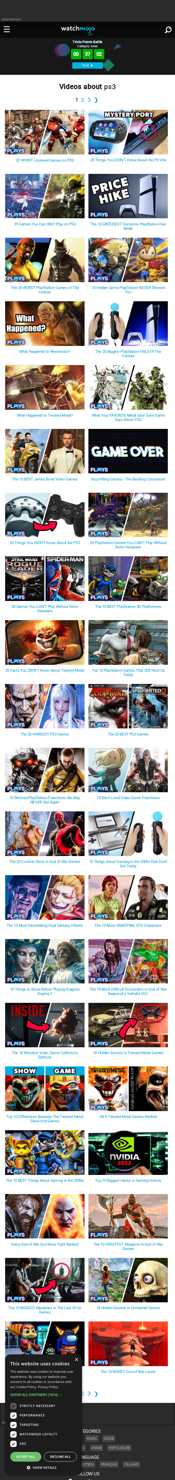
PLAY (88, 65)
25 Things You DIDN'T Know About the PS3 (45, 543)
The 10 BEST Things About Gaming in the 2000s (45, 1180)
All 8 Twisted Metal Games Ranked (128, 1117)
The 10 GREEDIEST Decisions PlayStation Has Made (128, 226)
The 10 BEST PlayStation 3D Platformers (128, 607)
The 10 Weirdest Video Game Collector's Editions (45, 1055)
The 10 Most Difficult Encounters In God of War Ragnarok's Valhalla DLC (128, 991)
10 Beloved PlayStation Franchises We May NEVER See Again (45, 800)
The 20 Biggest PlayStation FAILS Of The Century (128, 354)
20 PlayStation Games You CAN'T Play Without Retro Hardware (128, 545)
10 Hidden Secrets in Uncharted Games (128, 1308)
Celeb (109, 1438)
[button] (43, 1394)
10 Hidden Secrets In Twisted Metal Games (128, 1053)
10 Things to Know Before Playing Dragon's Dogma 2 (45, 991)
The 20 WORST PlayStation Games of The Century (45, 290)
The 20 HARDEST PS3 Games (44, 734)
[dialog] (43, 1414)
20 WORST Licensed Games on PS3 (45, 160)
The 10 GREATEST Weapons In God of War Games (128, 1246)
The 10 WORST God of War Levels (128, 1372)
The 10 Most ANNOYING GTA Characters (128, 925)
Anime (96, 1448)
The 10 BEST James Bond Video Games (44, 479)
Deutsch (86, 1464)
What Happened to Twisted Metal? (45, 415)
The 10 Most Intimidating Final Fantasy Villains (45, 925)
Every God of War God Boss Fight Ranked (44, 1244)
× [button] (76, 1360)
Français (109, 1464)
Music (92, 1438)
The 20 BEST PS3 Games (128, 734)
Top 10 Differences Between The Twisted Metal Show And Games (44, 1119)
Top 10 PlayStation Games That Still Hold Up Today (128, 672)
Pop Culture (119, 1448)
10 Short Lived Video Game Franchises (128, 798)
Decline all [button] (60, 1456)
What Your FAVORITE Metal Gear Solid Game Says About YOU (128, 417)
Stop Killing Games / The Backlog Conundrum (128, 479)
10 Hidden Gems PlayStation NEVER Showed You (128, 290)
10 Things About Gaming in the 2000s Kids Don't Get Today (128, 864)
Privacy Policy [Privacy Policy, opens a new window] (48, 1387)
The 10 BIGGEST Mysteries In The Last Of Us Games (44, 1310)
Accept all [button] (25, 1456)
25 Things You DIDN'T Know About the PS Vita (128, 160)
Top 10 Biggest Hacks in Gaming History (128, 1180)
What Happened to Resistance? (44, 352)
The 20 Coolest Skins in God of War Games (44, 862)
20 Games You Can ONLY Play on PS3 (44, 224)
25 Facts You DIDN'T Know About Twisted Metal (44, 670)
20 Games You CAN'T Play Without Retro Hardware (45, 609)
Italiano (131, 1464)
